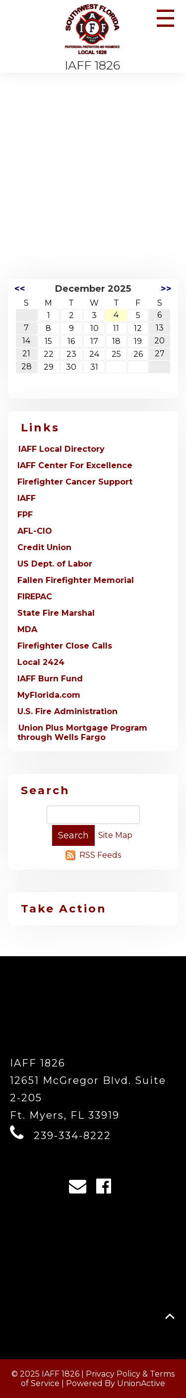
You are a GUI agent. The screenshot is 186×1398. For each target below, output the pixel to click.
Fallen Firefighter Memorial (75, 580)
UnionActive (141, 1383)
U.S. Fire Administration (67, 711)
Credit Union (44, 547)
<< (19, 288)
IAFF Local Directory (61, 449)
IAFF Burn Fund (50, 678)
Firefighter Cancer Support (74, 482)
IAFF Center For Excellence (74, 465)
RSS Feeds (100, 855)
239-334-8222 (72, 1136)
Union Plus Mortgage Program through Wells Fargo (82, 732)
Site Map (115, 835)
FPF (25, 514)
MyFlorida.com (48, 695)
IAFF (26, 498)
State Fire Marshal (56, 613)
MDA (27, 629)
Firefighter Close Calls (64, 646)
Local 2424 (40, 662)
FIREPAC (34, 596)
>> (166, 288)
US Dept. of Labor (54, 564)
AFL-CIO (34, 531)
